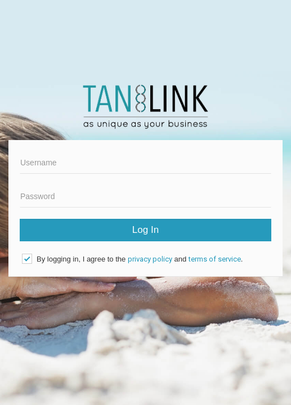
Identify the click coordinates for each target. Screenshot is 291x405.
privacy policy (150, 259)
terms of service (215, 259)
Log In (145, 229)
